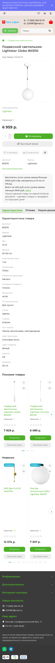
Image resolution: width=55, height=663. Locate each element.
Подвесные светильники (20, 40)
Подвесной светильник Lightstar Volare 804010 (12, 410)
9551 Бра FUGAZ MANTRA (12, 490)
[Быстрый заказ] (27, 144)
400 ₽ (28, 190)
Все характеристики (12, 168)
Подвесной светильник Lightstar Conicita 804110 (39, 410)
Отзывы (30, 210)
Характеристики (12, 210)
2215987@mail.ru (33, 23)
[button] (51, 414)
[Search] (37, 30)
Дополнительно (27, 584)
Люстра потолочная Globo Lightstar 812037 (40, 491)
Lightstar (7, 111)
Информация (27, 576)
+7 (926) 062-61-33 (34, 20)
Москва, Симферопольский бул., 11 (23, 622)
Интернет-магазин (27, 592)
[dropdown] (4, 13)
